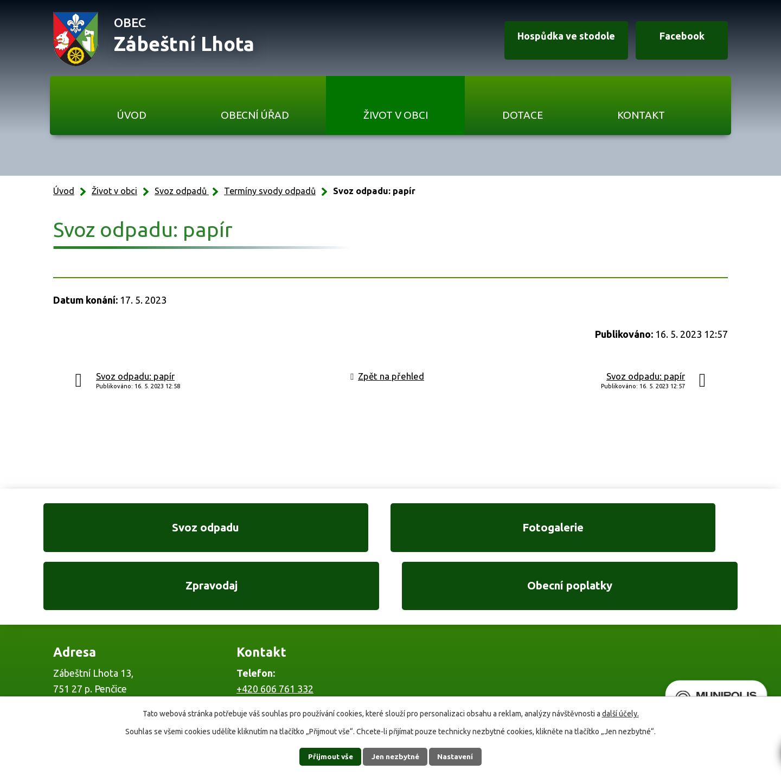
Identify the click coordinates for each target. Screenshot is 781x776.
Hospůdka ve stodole (555, 39)
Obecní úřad (255, 115)
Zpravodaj (481, 530)
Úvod (131, 115)
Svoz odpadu (119, 530)
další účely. (620, 713)
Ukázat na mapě (531, 658)
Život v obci (395, 115)
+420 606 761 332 (274, 636)
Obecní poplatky (661, 530)
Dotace (522, 115)
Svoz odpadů (182, 191)
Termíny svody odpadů (270, 191)
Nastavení (459, 756)
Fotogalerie (300, 530)
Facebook (677, 39)
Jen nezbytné (395, 756)
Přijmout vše (326, 756)
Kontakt (641, 115)
